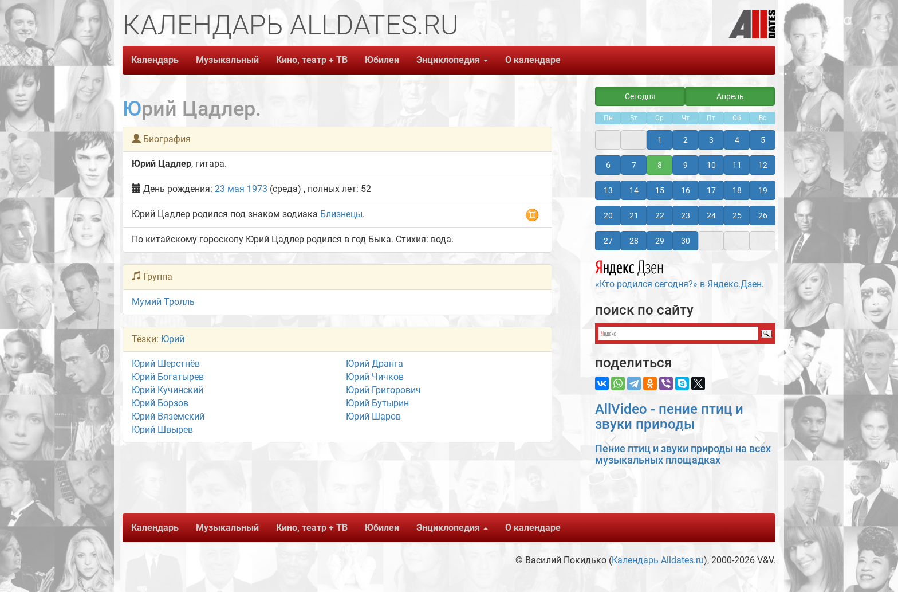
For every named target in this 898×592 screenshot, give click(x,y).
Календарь (155, 59)
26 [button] (762, 215)
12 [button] (762, 165)
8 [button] (659, 165)
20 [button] (608, 215)
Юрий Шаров (373, 416)
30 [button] (685, 240)
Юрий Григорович (383, 390)
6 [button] (608, 165)
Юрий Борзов (160, 403)
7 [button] (634, 165)
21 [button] (634, 215)
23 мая (230, 188)
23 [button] (685, 215)
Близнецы (341, 214)
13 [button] (608, 190)
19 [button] (762, 190)
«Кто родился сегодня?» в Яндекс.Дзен (678, 272)
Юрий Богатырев (168, 376)
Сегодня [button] (640, 96)
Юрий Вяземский (168, 416)
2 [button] (685, 139)
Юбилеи (382, 59)
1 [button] (659, 139)
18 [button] (737, 190)
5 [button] (763, 139)
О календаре (533, 59)
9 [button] (685, 165)
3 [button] (711, 139)
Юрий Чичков (375, 376)
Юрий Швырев (162, 429)
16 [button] (685, 190)
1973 (257, 188)
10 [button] (711, 165)
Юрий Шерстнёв (166, 363)
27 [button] (608, 240)
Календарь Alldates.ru (658, 560)
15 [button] (659, 190)
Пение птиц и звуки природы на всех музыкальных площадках (683, 454)
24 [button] (711, 215)
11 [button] (737, 165)
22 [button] (659, 215)
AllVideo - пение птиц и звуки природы (669, 416)
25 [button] (737, 215)
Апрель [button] (730, 96)
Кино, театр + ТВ (312, 59)
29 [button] (659, 240)
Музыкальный (227, 59)
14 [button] (634, 190)
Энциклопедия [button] (452, 59)
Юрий (172, 339)
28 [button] (634, 240)
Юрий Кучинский (167, 390)
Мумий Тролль (163, 301)
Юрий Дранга (374, 363)
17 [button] (711, 190)
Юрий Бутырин (377, 403)
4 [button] (737, 139)
